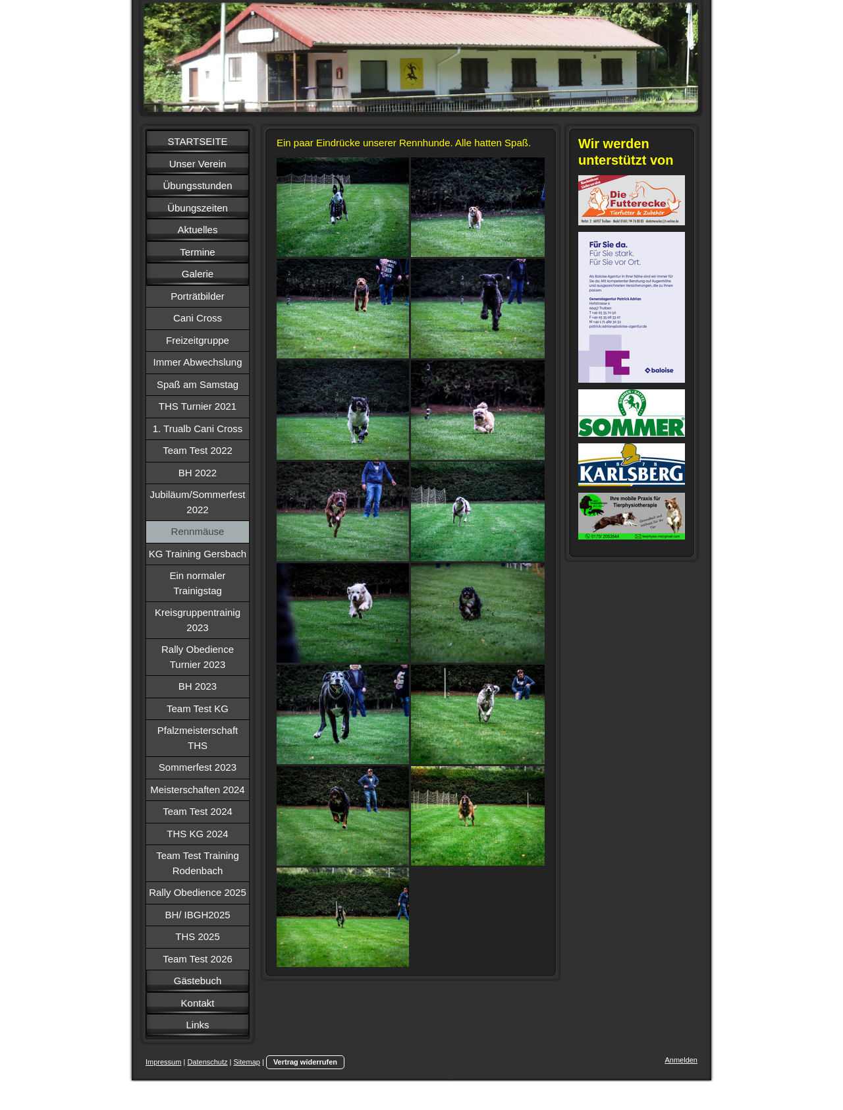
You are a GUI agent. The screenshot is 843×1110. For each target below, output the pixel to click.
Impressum (163, 1062)
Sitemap (247, 1062)
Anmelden (681, 1060)
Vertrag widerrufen (305, 1062)
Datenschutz (207, 1062)
